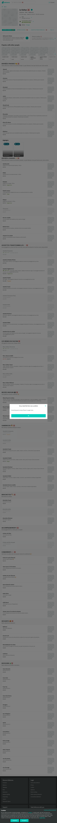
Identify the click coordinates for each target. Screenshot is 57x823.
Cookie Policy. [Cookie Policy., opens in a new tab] (42, 817)
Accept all (24, 820)
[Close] (45, 406)
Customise (15, 820)
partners (30, 812)
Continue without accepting (50, 810)
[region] (28, 815)
